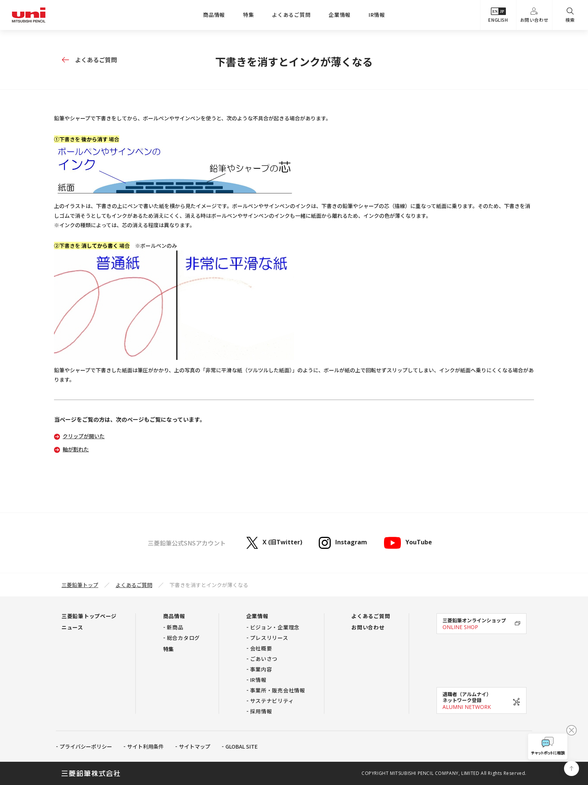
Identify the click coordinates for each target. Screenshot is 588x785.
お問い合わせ (534, 15)
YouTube (408, 543)
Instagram (343, 543)
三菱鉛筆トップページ (89, 616)
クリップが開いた (84, 436)
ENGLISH (498, 15)
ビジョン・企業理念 (275, 627)
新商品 (175, 627)
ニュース (72, 627)
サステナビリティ (272, 700)
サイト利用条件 (145, 746)
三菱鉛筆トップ (80, 585)
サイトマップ (194, 746)
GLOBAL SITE (241, 746)
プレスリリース (269, 637)
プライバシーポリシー (86, 746)
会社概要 (261, 648)
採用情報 (261, 711)
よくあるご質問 (291, 14)
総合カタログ (183, 637)
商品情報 (214, 14)
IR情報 (377, 14)
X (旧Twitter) (274, 543)
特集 (248, 14)
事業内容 (261, 669)
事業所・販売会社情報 (277, 690)
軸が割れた (76, 449)
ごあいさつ (264, 658)
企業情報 (339, 14)
